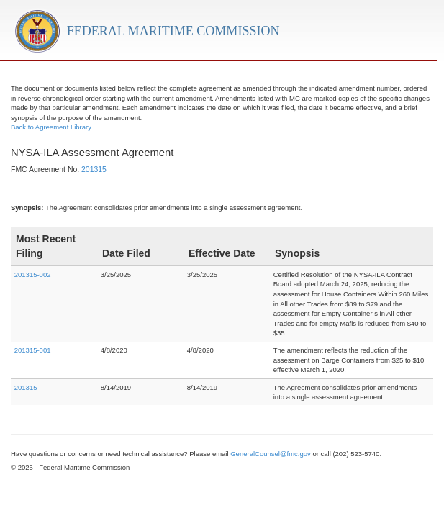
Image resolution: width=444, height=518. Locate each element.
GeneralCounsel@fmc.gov (270, 454)
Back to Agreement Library (51, 127)
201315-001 (32, 350)
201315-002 (32, 274)
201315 (94, 169)
